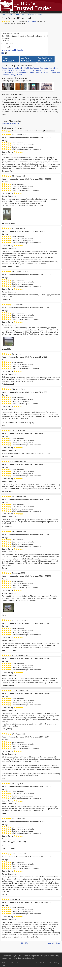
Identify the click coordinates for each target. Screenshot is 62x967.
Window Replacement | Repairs (23, 72)
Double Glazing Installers (11, 68)
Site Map (31, 958)
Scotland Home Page (9, 956)
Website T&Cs (6, 958)
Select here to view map (10, 123)
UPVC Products (24, 70)
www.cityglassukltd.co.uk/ (12, 50)
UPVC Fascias (13, 70)
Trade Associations (51, 956)
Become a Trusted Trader (20, 12)
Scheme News (39, 956)
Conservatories (54, 72)
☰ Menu (4, 12)
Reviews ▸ (8, 59)
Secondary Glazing (8, 75)
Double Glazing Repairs (30, 68)
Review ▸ (25, 59)
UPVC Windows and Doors (40, 70)
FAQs (19, 956)
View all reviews (54, 943)
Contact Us (23, 958)
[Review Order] (49, 131)
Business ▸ (45, 59)
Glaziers (19, 75)
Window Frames (42, 72)
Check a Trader (28, 956)
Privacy (15, 958)
